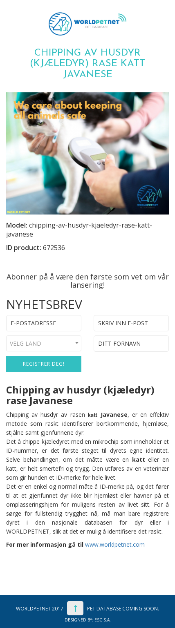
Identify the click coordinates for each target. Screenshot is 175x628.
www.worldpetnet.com (115, 544)
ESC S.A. (102, 620)
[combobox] (43, 343)
